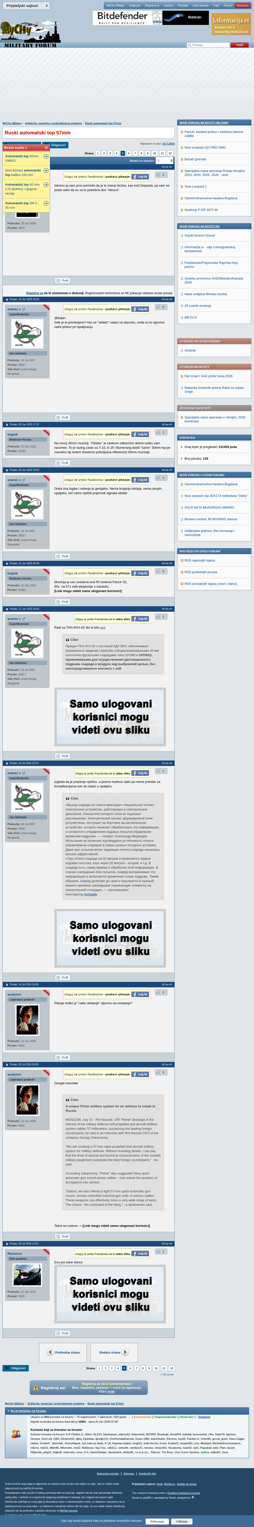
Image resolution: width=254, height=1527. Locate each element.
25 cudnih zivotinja (198, 640)
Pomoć (227, 5)
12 (170, 153)
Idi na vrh (168, 1374)
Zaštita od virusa (186, 1484)
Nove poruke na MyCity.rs (200, 561)
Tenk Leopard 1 (196, 521)
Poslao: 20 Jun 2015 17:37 (24, 424)
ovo (102, 627)
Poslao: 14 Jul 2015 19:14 (24, 763)
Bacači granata (195, 494)
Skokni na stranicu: (142, 160)
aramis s (14, 309)
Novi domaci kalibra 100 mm (23, 172)
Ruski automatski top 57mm (103, 123)
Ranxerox (14, 1253)
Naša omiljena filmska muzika (206, 629)
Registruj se (152, 5)
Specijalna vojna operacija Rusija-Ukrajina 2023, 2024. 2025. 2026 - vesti (215, 507)
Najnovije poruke (108, 1473)
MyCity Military (116, 5)
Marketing (243, 5)
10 (154, 153)
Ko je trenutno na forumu (28, 1411)
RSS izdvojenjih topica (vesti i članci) (211, 441)
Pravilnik (183, 5)
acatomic (14, 994)
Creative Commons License (183, 1493)
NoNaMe (91, 894)
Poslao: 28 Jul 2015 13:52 (24, 1243)
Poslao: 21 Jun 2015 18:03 (24, 608)
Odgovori (58, 145)
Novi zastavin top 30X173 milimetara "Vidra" (216, 353)
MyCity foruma (68, 1510)
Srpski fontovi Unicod (200, 570)
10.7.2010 (168, 143)
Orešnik (190, 207)
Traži (216, 5)
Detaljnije (204, 1416)
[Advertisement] (127, 87)
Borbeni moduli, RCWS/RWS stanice (211, 376)
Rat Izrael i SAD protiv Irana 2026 (209, 233)
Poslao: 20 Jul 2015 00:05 (24, 1064)
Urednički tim (147, 1473)
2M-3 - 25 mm (22, 205)
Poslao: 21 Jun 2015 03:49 (24, 563)
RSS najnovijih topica (200, 417)
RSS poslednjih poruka (201, 429)
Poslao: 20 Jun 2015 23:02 (24, 470)
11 (162, 153)
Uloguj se (134, 5)
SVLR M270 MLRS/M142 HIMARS (209, 364)
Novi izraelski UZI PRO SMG (205, 482)
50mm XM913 (21, 158)
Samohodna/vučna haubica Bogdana (211, 341)
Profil (65, 280)
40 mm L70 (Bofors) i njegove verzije (22, 189)
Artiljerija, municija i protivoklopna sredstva (53, 123)
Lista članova (200, 5)
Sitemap (129, 1473)
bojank (12, 434)
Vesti (159, 1484)
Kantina (168, 5)
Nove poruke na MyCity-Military (204, 457)
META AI (191, 652)
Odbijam (182, 1521)
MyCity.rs (169, 1484)
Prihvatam (157, 1521)
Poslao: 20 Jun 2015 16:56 (24, 299)
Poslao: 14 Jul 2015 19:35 (24, 984)
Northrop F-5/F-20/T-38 (201, 544)
